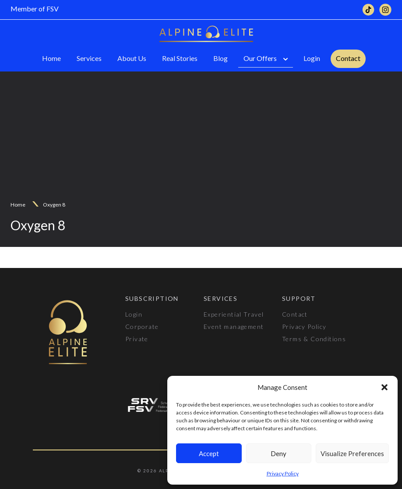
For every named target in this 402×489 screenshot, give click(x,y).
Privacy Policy (283, 473)
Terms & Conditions (314, 339)
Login (311, 58)
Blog (220, 58)
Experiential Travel (234, 314)
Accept (209, 453)
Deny (278, 453)
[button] (384, 387)
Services (89, 58)
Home (51, 58)
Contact (348, 58)
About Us (131, 58)
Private (136, 339)
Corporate (142, 326)
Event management (234, 326)
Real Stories (179, 58)
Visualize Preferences (352, 453)
